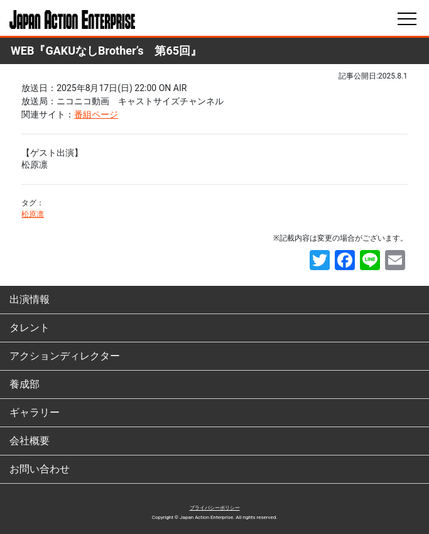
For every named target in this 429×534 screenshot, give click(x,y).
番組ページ (96, 114)
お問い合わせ (39, 469)
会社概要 (29, 441)
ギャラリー (34, 412)
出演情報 (29, 299)
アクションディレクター (64, 356)
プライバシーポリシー (215, 508)
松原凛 (32, 214)
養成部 (24, 384)
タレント (29, 328)
